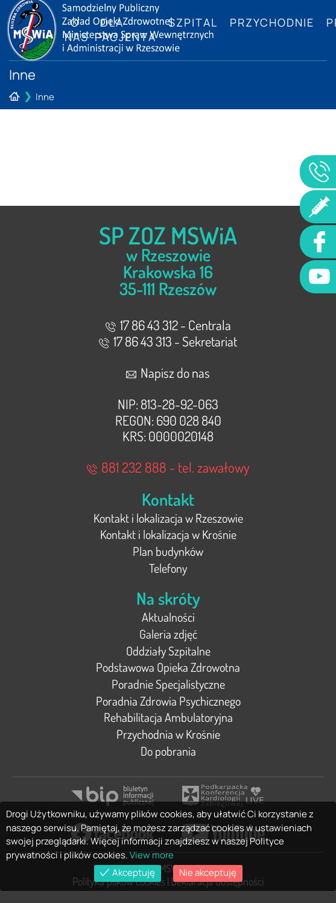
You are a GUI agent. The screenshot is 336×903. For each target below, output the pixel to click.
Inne (45, 97)
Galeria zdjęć (168, 634)
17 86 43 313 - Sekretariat (168, 341)
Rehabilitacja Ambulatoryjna (168, 717)
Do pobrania (168, 751)
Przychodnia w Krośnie (168, 734)
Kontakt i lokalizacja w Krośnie (168, 534)
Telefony (168, 568)
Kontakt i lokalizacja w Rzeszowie (168, 518)
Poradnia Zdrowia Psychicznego (168, 701)
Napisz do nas (168, 372)
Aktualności (168, 617)
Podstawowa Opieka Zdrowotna (168, 667)
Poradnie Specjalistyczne (168, 684)
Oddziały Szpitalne (168, 651)
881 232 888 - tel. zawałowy (168, 467)
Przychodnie (272, 22)
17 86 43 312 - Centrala (168, 324)
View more (152, 855)
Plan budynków (168, 551)
